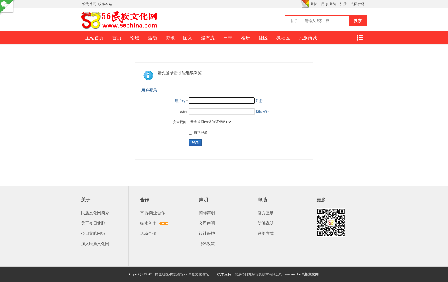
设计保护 (207, 233)
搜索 (358, 21)
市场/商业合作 (152, 213)
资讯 (170, 37)
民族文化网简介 (95, 213)
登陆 (314, 4)
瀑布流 (208, 37)
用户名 (180, 101)
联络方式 (266, 233)
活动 (152, 37)
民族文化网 (310, 274)
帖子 (294, 21)
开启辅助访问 (300, 4)
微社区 (283, 37)
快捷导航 (359, 38)
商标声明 (207, 213)
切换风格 (305, 4)
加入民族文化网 (95, 244)
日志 (227, 37)
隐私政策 (207, 244)
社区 (263, 37)
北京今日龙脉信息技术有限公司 (259, 274)
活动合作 (148, 233)
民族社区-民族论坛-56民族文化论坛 (182, 274)
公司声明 (207, 223)
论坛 (134, 37)
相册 (245, 37)
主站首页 (94, 37)
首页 (116, 37)
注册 (343, 4)
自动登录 (198, 133)
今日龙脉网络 (93, 233)
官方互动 (266, 213)
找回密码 (357, 4)
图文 (187, 37)
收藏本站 (105, 4)
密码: (183, 111)
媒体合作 (148, 223)
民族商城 (308, 37)
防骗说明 (266, 223)
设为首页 (89, 4)
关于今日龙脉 (93, 223)
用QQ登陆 (328, 4)
